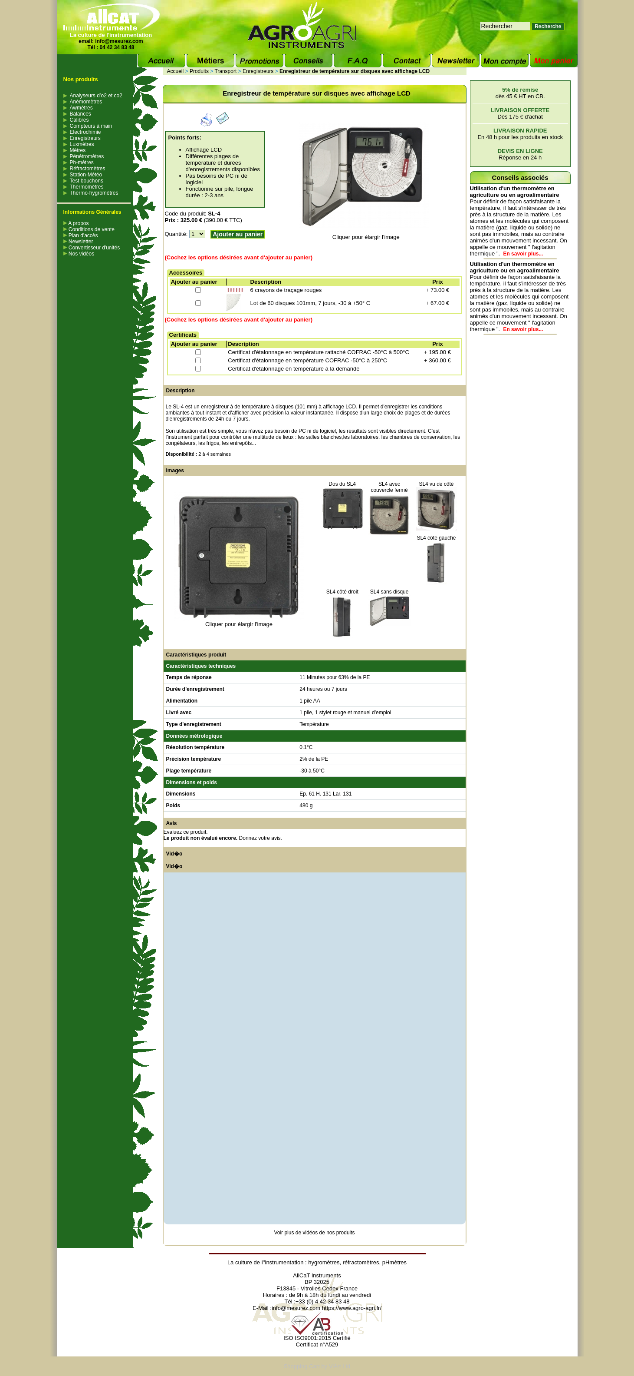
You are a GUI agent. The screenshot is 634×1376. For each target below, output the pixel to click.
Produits (199, 71)
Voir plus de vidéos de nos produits (314, 1233)
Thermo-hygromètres (94, 193)
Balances (80, 114)
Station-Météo (86, 175)
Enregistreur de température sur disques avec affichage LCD (354, 71)
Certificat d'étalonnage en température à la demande (293, 368)
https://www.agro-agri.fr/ (351, 1308)
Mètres (78, 150)
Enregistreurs (85, 138)
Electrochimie (85, 132)
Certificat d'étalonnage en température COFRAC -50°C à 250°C (307, 360)
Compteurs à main (91, 126)
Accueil (175, 71)
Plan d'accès (80, 235)
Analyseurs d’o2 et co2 (96, 96)
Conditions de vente (89, 229)
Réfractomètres (87, 169)
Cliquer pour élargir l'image (366, 237)
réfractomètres (361, 1262)
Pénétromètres (87, 156)
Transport (225, 71)
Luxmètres (82, 144)
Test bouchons (86, 181)
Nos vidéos (79, 254)
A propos (76, 223)
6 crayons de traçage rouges (286, 290)
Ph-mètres (82, 162)
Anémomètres (86, 102)
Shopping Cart (302, 1366)
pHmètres (394, 1262)
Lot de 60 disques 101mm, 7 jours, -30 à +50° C (310, 303)
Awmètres (81, 108)
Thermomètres (87, 187)
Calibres (79, 120)
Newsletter (78, 242)
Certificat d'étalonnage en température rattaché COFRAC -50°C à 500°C (318, 352)
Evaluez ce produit (185, 832)
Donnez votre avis (260, 838)
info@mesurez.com (119, 41)
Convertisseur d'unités (91, 248)
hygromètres (323, 1262)
